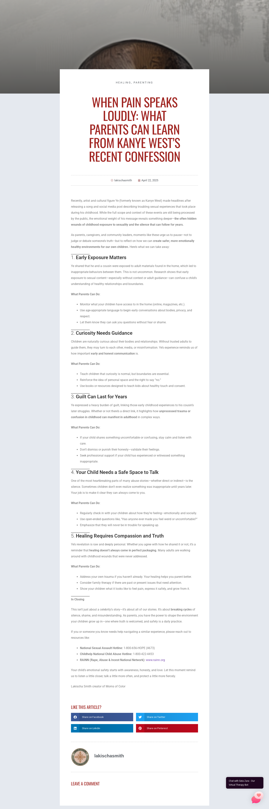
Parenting (143, 82)
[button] (102, 717)
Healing (123, 82)
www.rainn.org (155, 660)
